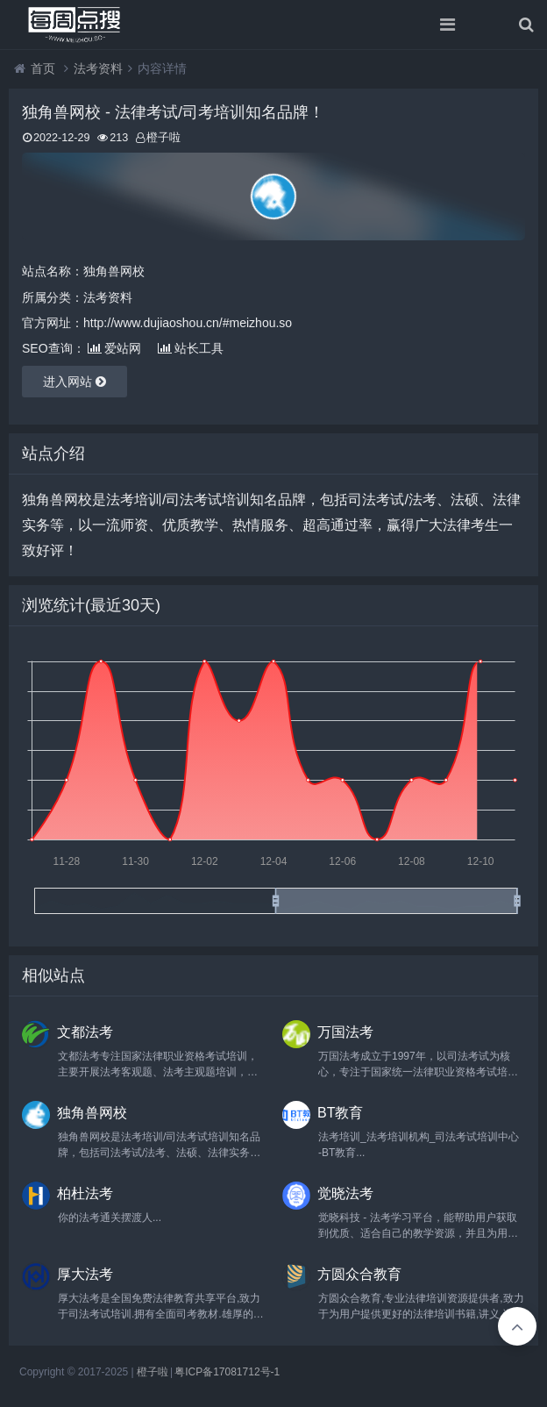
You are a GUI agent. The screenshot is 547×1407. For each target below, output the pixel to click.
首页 (43, 68)
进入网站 (74, 382)
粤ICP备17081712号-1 (227, 1372)
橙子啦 (152, 1372)
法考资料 (98, 68)
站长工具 (191, 348)
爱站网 (114, 348)
